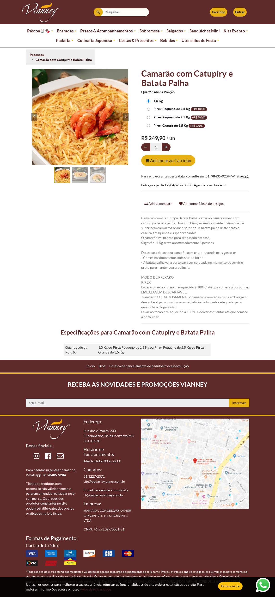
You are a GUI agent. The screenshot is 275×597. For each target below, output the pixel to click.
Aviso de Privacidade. (96, 589)
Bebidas (167, 40)
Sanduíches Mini (204, 31)
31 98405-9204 (54, 475)
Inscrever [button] (239, 403)
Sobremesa (150, 31)
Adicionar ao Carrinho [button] (168, 160)
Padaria (63, 40)
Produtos (37, 55)
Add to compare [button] (158, 204)
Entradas (65, 31)
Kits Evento (234, 31)
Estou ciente (230, 586)
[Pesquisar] (98, 12)
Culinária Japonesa (94, 40)
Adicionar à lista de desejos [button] (201, 204)
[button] (34, 117)
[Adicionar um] (166, 147)
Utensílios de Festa (199, 40)
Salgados (174, 31)
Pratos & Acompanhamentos (106, 31)
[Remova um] (145, 147)
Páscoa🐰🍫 (38, 31)
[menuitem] (91, 366)
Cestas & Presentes (136, 40)
